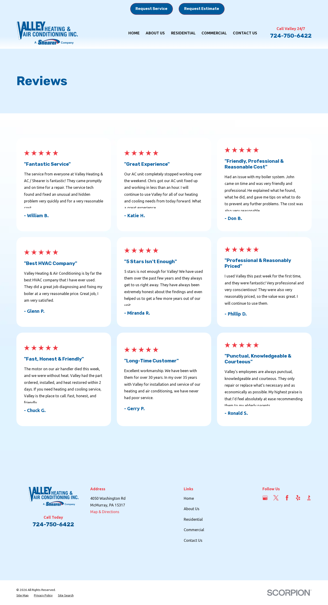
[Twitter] (276, 497)
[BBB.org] (309, 497)
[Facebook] (287, 497)
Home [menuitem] (134, 33)
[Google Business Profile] (265, 497)
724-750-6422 (291, 35)
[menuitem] (22, 595)
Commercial (194, 530)
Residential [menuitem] (183, 33)
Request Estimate (201, 8)
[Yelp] (298, 497)
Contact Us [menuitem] (245, 33)
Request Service (151, 8)
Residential (193, 519)
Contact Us (193, 540)
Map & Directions (104, 512)
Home (189, 498)
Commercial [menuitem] (214, 33)
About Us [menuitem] (155, 33)
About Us (191, 509)
